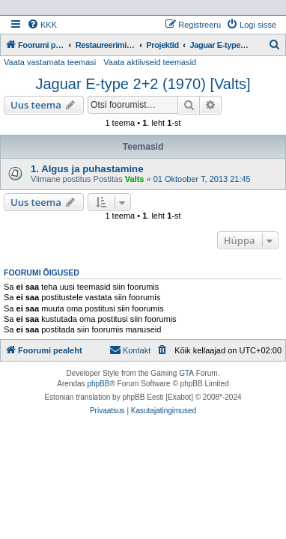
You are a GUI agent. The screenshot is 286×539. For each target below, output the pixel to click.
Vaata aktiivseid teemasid (149, 62)
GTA (186, 373)
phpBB (98, 384)
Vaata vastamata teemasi (50, 62)
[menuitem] (42, 25)
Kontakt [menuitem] (129, 349)
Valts (134, 178)
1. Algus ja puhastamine (87, 168)
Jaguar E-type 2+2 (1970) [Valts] (142, 84)
